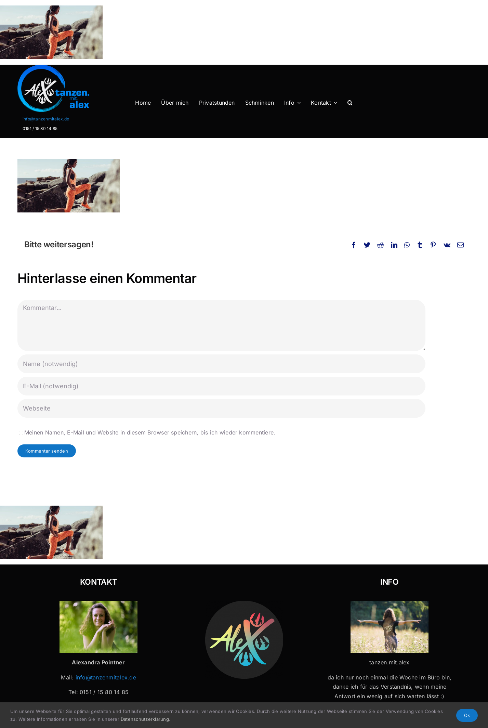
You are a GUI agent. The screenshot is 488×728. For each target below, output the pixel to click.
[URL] (221, 408)
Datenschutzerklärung (145, 719)
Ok (467, 715)
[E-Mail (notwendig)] (221, 386)
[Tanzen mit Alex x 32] (389, 603)
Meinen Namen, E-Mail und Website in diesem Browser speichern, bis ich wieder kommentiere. (149, 432)
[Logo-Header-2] (67, 67)
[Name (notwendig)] (221, 363)
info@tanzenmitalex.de (46, 118)
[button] (350, 103)
